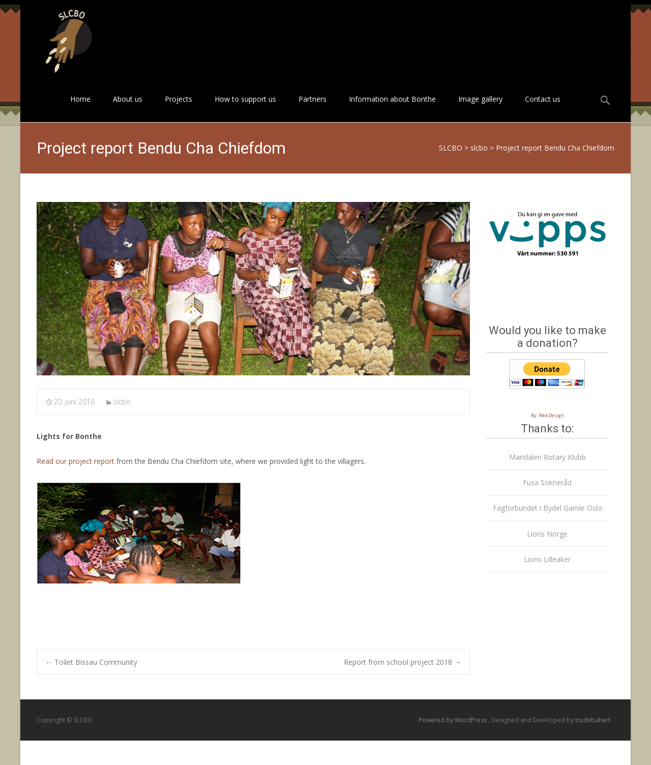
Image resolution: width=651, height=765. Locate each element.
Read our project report (75, 461)
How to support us (245, 108)
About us (127, 108)
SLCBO (450, 148)
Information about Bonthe (392, 108)
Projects (178, 108)
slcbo (479, 148)
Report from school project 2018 (402, 662)
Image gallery (480, 108)
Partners (313, 108)
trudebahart (592, 720)
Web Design (551, 415)
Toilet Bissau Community (91, 662)
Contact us (542, 108)
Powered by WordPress (453, 720)
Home (80, 108)
